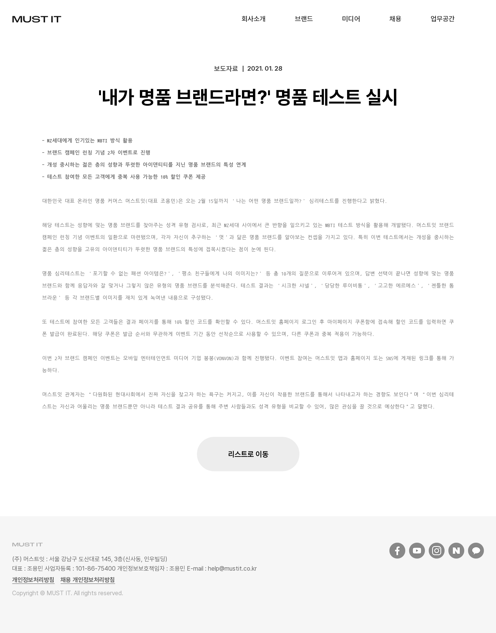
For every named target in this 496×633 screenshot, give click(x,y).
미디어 (351, 19)
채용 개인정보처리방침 (87, 579)
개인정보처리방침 (33, 579)
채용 (395, 19)
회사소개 (254, 19)
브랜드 (304, 19)
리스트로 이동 (248, 454)
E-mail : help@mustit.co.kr (221, 568)
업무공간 (443, 19)
